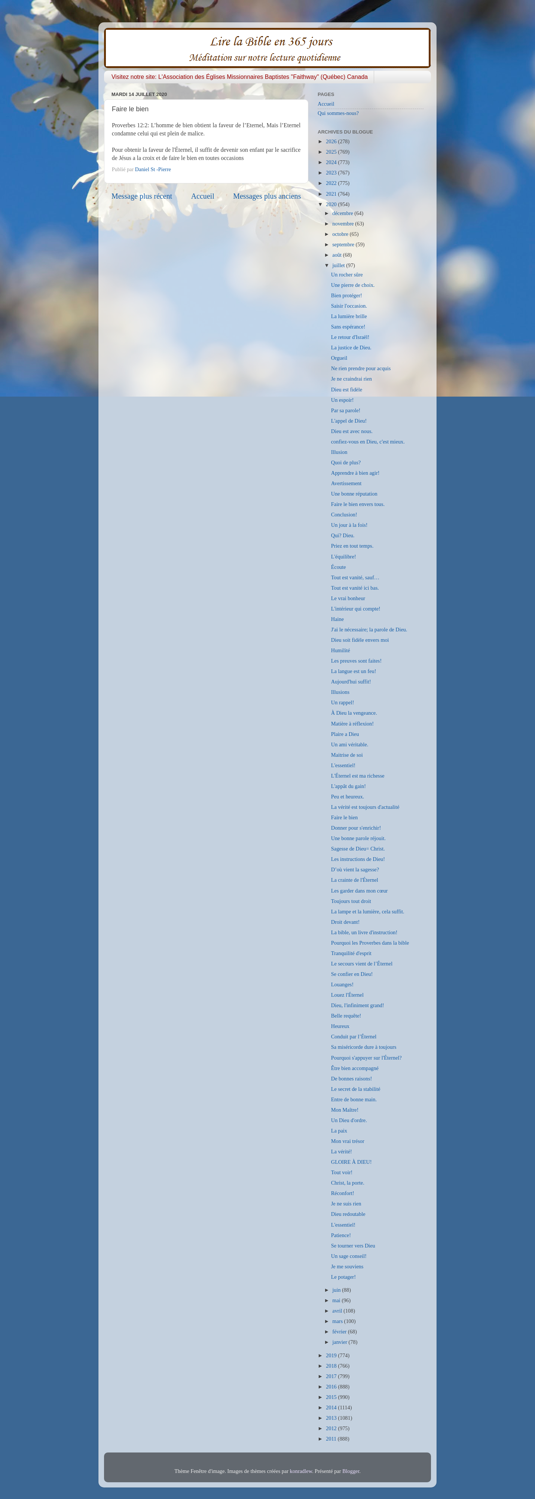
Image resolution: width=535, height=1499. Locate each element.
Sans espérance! (348, 327)
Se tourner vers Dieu (353, 1246)
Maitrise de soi (347, 755)
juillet (339, 265)
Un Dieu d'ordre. (349, 1120)
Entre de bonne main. (354, 1099)
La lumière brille (349, 316)
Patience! (341, 1235)
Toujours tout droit (351, 901)
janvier (341, 1342)
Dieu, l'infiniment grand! (357, 1005)
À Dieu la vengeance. (354, 713)
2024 (332, 162)
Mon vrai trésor (347, 1141)
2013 (332, 1418)
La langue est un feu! (353, 671)
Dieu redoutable (348, 1214)
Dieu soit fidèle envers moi (360, 640)
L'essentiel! (343, 765)
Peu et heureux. (347, 797)
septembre (344, 244)
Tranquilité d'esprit (351, 953)
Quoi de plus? (346, 462)
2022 (332, 183)
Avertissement (346, 483)
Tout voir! (342, 1172)
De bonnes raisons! (351, 1079)
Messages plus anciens (267, 196)
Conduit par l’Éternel (353, 1037)
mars (338, 1321)
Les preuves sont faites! (356, 661)
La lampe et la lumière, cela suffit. (367, 912)
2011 (332, 1439)
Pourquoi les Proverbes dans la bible (370, 943)
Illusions (340, 692)
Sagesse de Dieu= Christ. (358, 849)
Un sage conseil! (349, 1256)
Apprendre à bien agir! (355, 473)
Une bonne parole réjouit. (358, 838)
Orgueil (339, 358)
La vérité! (341, 1151)
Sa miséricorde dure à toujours (363, 1047)
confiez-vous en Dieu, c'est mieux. (368, 442)
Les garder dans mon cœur (359, 891)
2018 (332, 1366)
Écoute (338, 567)
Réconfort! (342, 1193)
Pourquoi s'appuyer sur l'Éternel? (366, 1058)
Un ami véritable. (349, 744)
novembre (344, 224)
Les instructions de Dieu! (358, 859)
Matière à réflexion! (352, 724)
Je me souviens (347, 1266)
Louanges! (342, 984)
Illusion (339, 452)
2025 (332, 152)
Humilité (340, 650)
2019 (332, 1355)
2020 (332, 204)
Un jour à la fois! (349, 525)
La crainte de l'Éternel (354, 880)
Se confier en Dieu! (352, 974)
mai (337, 1300)
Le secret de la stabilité (355, 1089)
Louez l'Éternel (347, 995)
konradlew (301, 1471)
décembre (344, 213)
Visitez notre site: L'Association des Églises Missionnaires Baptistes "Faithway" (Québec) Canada (239, 77)
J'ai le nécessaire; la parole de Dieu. (369, 629)
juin (337, 1290)
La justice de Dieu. (351, 347)
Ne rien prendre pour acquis (361, 368)
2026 (332, 141)
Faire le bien (344, 817)
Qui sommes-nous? (338, 113)
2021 (332, 194)
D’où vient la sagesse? (355, 869)
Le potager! (343, 1277)
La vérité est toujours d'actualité (365, 807)
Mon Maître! (345, 1110)
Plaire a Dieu (345, 734)
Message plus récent (141, 196)
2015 (332, 1397)
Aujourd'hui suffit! (351, 682)
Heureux (340, 1026)
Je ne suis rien (346, 1204)
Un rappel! (342, 702)
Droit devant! (345, 922)
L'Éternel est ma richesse (358, 776)
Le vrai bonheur (348, 598)
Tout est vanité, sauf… (355, 577)
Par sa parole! (345, 410)
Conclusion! (344, 515)
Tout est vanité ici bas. (355, 588)
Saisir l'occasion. (349, 306)
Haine (337, 619)
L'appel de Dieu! (349, 421)
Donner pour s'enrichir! (356, 828)
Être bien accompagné (355, 1068)
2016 (332, 1387)
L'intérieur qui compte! (355, 609)
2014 (332, 1407)
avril (338, 1311)
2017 (332, 1376)
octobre (341, 234)
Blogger (350, 1471)
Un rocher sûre (347, 275)
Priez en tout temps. (352, 546)
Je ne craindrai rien (351, 379)
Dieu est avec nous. (352, 431)
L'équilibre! (343, 557)
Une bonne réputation (354, 494)
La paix (339, 1131)
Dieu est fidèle (346, 390)
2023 (332, 173)
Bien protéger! (346, 295)
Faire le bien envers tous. (358, 504)
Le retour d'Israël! (350, 337)
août (338, 255)
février (340, 1332)
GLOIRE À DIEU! (351, 1162)
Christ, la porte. (347, 1183)
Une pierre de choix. (352, 285)
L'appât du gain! (348, 786)
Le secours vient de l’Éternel (361, 964)
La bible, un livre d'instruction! (364, 932)
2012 (332, 1428)
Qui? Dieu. (342, 535)
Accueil (202, 196)
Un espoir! (342, 400)
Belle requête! (346, 1016)
